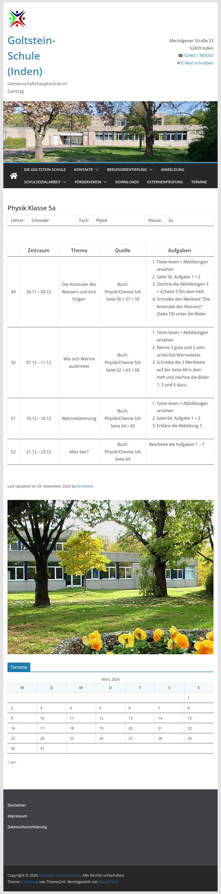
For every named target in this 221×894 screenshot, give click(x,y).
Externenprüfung (165, 181)
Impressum (17, 815)
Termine (199, 181)
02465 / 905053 (198, 55)
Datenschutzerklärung (27, 826)
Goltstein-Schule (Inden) (31, 55)
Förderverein (88, 181)
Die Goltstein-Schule (45, 169)
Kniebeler (85, 486)
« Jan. (12, 762)
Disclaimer (17, 805)
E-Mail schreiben (197, 63)
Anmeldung (172, 169)
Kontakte (83, 169)
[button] (96, 169)
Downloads (127, 181)
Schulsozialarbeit (42, 181)
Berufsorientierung (127, 169)
